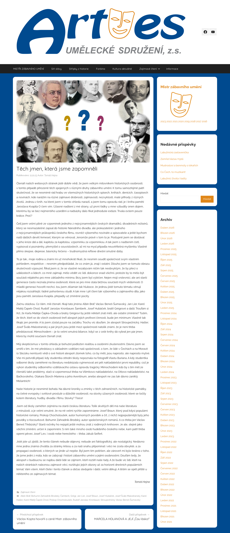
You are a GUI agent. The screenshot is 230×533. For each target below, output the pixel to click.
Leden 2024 (167, 372)
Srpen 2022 (166, 462)
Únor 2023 (166, 430)
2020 (181, 121)
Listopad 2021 (168, 511)
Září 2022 (165, 457)
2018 (193, 121)
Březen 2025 (167, 297)
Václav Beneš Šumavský (128, 500)
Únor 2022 (166, 494)
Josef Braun (92, 496)
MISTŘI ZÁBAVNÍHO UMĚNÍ (28, 68)
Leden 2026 (167, 243)
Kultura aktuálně (122, 68)
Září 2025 (165, 265)
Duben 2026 (167, 227)
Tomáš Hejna (50, 175)
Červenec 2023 (169, 404)
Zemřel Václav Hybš (171, 159)
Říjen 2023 (166, 388)
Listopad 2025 (168, 254)
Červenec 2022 (169, 468)
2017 (198, 121)
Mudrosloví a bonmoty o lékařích (179, 165)
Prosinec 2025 (168, 249)
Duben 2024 (167, 356)
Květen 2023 (167, 414)
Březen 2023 (167, 425)
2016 (204, 121)
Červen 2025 (167, 281)
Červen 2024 (167, 345)
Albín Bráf (25, 496)
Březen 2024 (167, 361)
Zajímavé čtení (149, 68)
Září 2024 (165, 329)
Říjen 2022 (166, 452)
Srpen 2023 (166, 398)
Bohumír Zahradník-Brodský (45, 496)
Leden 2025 (167, 307)
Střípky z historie (79, 68)
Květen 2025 (167, 286)
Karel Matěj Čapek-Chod (36, 500)
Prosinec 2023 (168, 377)
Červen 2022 (167, 473)
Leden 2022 (167, 500)
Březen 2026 (167, 232)
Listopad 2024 (168, 318)
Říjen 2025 (166, 259)
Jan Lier (81, 496)
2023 (163, 121)
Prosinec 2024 (168, 313)
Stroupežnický (108, 500)
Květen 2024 (167, 350)
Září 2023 (165, 393)
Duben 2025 (167, 291)
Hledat (164, 193)
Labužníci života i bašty (173, 178)
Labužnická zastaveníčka (174, 152)
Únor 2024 (166, 366)
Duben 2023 (167, 420)
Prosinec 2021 (168, 505)
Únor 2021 (166, 521)
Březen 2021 (167, 516)
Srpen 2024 (166, 334)
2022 (169, 121)
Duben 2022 (167, 484)
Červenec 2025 (169, 275)
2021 (175, 121)
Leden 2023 (167, 436)
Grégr (73, 496)
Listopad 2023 (168, 382)
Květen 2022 (167, 479)
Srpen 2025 (166, 270)
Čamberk (65, 496)
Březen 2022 (167, 489)
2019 (187, 121)
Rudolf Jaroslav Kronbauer (86, 500)
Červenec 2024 (169, 339)
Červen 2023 (167, 409)
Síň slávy (56, 68)
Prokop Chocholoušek (60, 500)
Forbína (100, 68)
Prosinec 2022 (168, 441)
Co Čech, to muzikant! (173, 172)
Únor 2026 (166, 238)
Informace (172, 68)
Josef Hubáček (106, 496)
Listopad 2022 (168, 446)
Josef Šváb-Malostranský (127, 496)
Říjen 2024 (166, 323)
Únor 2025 (166, 302)
